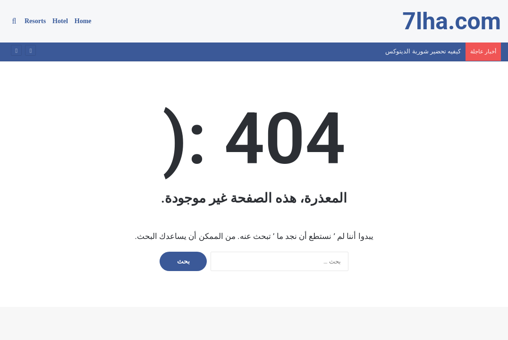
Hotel (60, 21)
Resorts (35, 21)
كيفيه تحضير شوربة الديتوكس (423, 51)
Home (83, 21)
